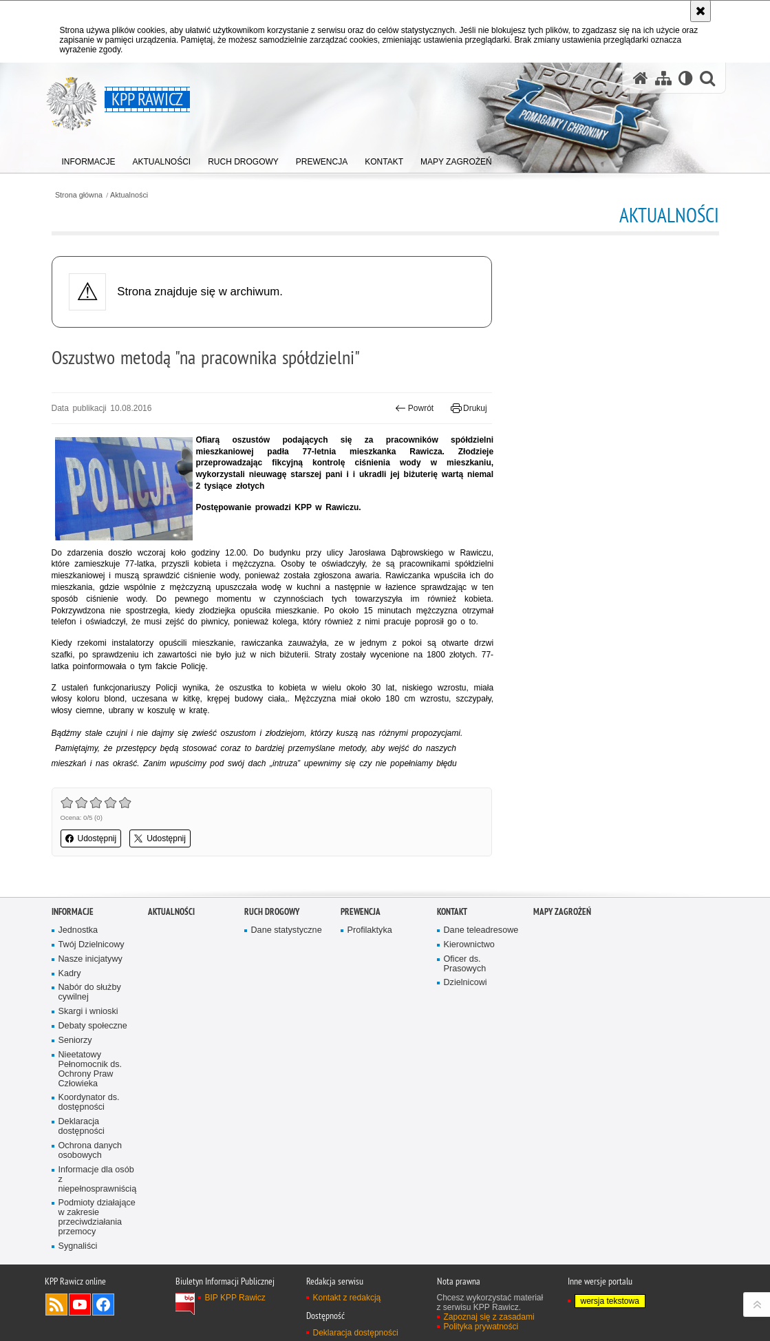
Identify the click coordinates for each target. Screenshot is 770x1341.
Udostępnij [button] (91, 838)
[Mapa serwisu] (663, 78)
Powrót (414, 408)
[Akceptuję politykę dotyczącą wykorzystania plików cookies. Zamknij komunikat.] (700, 11)
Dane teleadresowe (481, 930)
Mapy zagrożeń (562, 912)
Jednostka (78, 930)
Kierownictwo (469, 944)
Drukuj (469, 408)
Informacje (73, 912)
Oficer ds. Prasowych (465, 964)
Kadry (69, 973)
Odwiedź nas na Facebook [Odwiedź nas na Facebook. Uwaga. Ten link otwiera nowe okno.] (103, 1305)
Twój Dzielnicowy (91, 944)
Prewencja (361, 912)
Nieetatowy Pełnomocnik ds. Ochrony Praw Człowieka (90, 1069)
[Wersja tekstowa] (685, 78)
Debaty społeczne (92, 1026)
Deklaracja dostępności (81, 1126)
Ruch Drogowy (271, 912)
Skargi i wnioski (88, 1011)
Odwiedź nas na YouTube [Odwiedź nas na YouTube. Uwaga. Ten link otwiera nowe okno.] (80, 1305)
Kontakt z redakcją (347, 1297)
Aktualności (129, 195)
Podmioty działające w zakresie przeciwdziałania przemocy (97, 1217)
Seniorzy (75, 1040)
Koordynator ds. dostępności (89, 1102)
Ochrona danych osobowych (90, 1150)
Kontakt (452, 912)
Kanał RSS (56, 1305)
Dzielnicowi (465, 982)
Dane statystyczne (286, 930)
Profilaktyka (369, 930)
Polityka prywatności (481, 1326)
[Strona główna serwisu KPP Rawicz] (640, 78)
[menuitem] (89, 158)
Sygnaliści (78, 1246)
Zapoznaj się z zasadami (489, 1317)
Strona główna (79, 195)
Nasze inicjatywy (90, 959)
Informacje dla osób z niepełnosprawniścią (97, 1179)
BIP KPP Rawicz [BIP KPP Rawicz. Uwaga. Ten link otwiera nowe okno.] (235, 1297)
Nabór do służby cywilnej (89, 992)
